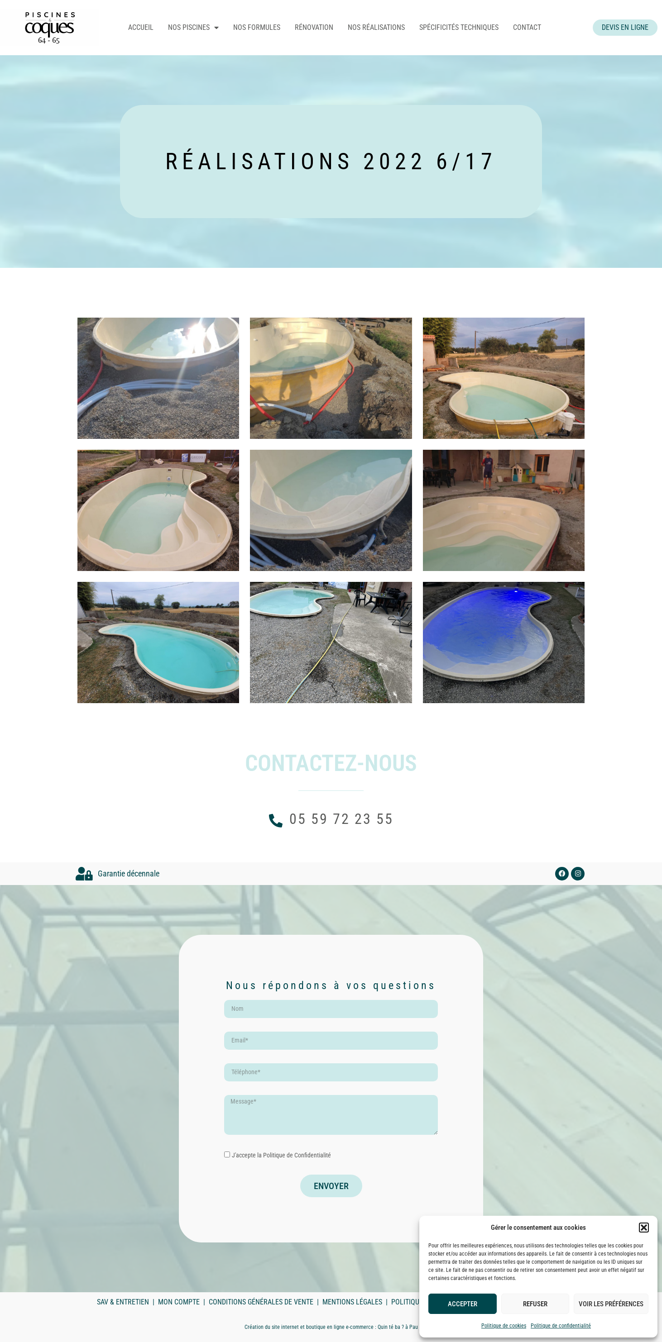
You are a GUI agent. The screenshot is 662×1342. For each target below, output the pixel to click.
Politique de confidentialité (561, 1326)
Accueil (150, 27)
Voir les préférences (611, 1304)
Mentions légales (352, 1302)
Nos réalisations (385, 27)
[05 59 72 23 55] (276, 821)
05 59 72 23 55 (341, 819)
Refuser (535, 1304)
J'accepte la (281, 1155)
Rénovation (323, 27)
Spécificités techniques (468, 27)
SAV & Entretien (123, 1302)
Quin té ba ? (391, 1327)
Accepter (462, 1304)
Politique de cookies (503, 1326)
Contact (537, 27)
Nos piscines (202, 27)
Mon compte (179, 1302)
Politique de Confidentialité (297, 1155)
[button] (643, 1227)
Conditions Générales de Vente (261, 1302)
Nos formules (266, 27)
